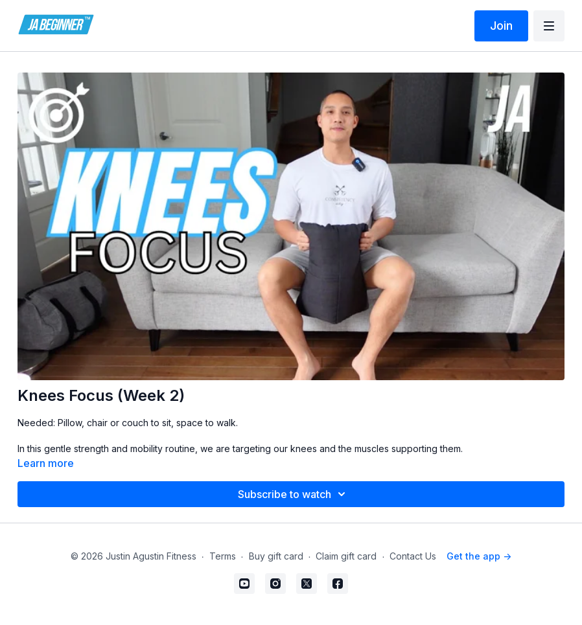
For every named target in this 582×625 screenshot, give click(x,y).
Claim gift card (346, 556)
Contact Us (413, 556)
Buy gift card (276, 556)
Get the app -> (479, 556)
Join (501, 25)
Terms (222, 556)
